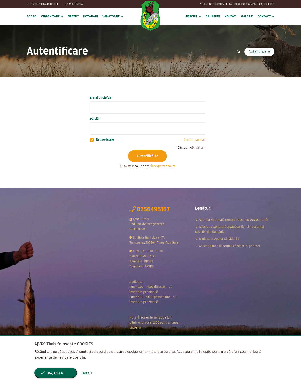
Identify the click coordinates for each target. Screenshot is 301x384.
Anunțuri (213, 16)
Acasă (32, 16)
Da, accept (55, 373)
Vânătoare (111, 16)
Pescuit (191, 16)
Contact (264, 16)
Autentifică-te (147, 156)
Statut (73, 16)
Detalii (87, 373)
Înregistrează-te (163, 166)
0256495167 (74, 4)
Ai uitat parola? (194, 140)
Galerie (247, 16)
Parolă (94, 119)
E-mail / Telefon (100, 98)
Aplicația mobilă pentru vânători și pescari (229, 246)
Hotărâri (90, 16)
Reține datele (105, 139)
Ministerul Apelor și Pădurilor (220, 239)
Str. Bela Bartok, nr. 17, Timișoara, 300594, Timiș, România (237, 4)
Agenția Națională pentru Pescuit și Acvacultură (233, 220)
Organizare (50, 16)
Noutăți (230, 16)
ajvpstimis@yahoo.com (43, 4)
